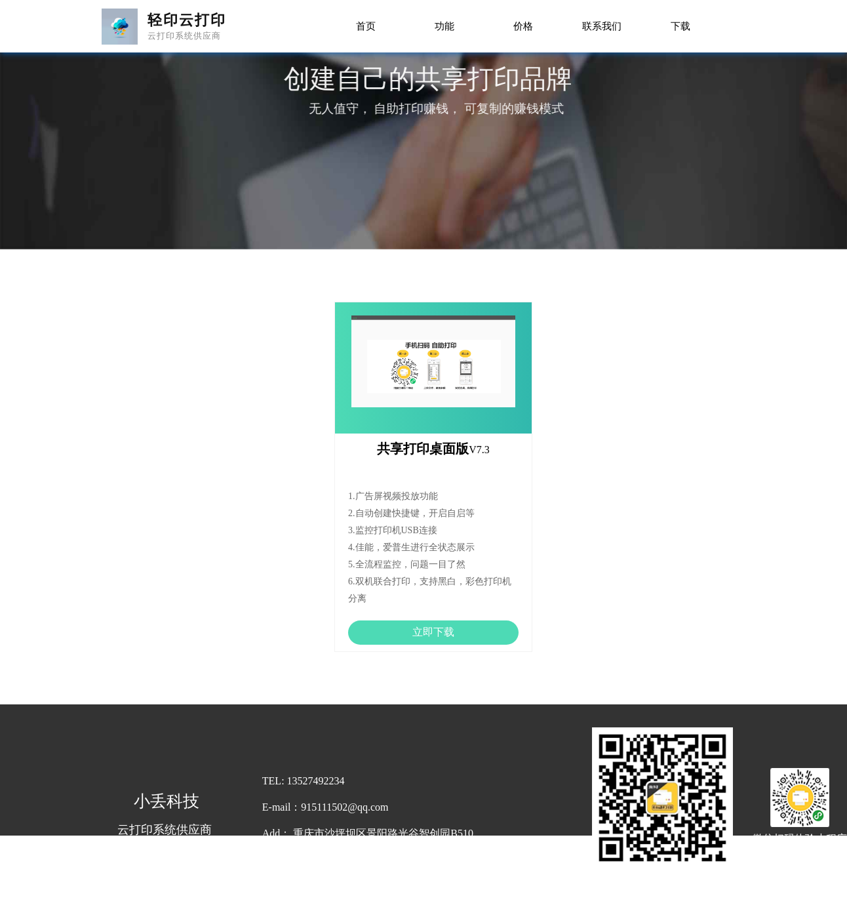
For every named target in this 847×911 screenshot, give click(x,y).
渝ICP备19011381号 (506, 903)
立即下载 (433, 632)
